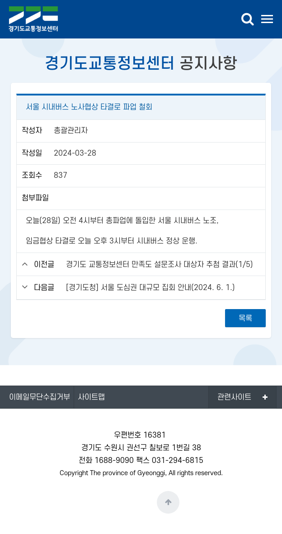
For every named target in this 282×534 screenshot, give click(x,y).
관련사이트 (234, 397)
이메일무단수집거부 (39, 397)
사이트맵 (91, 397)
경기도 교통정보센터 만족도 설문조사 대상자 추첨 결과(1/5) (159, 265)
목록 (245, 319)
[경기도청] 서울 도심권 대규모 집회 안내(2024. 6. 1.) (150, 288)
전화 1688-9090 (106, 461)
